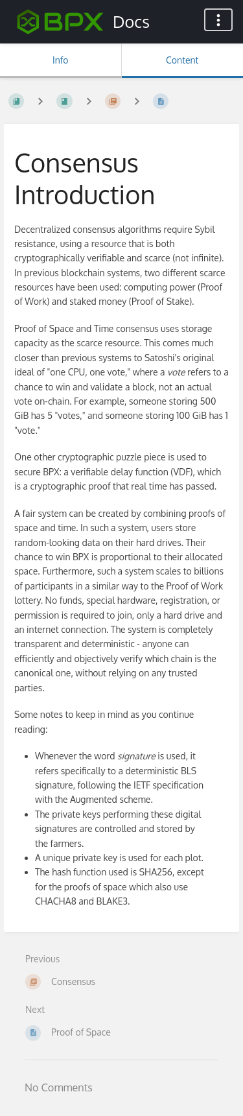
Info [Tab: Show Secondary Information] (60, 59)
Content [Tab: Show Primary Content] (182, 59)
